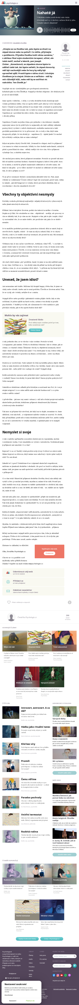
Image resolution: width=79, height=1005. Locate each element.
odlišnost (66, 73)
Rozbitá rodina (29, 831)
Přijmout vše (30, 1001)
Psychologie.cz (10, 3)
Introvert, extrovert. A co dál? (35, 709)
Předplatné (49, 553)
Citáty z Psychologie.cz (51, 939)
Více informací (9, 995)
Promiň (25, 760)
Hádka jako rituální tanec (35, 726)
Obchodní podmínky (59, 989)
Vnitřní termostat (31, 814)
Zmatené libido (36, 319)
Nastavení (12, 1001)
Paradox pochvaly (31, 797)
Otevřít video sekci (64, 854)
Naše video (57, 780)
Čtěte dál (6, 703)
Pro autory (43, 959)
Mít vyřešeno (58, 761)
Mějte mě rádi (9, 647)
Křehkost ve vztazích (24, 683)
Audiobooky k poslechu (62, 703)
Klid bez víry (28, 743)
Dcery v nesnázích (60, 739)
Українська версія (59, 981)
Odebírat (75, 966)
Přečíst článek (35, 330)
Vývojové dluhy (59, 719)
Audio (31, 959)
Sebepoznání (66, 66)
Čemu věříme (28, 779)
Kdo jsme (43, 955)
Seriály (31, 970)
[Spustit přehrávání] (40, 30)
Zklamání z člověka (20, 43)
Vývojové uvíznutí (48, 683)
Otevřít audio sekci (64, 773)
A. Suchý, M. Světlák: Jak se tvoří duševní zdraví (64, 842)
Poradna (31, 967)
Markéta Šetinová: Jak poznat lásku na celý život (63, 797)
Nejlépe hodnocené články (27, 939)
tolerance (66, 77)
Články (31, 955)
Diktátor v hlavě (47, 916)
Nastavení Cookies (71, 989)
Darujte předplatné (12, 978)
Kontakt (42, 963)
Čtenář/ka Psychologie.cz (66, 54)
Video (31, 963)
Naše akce (30, 975)
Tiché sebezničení (60, 647)
